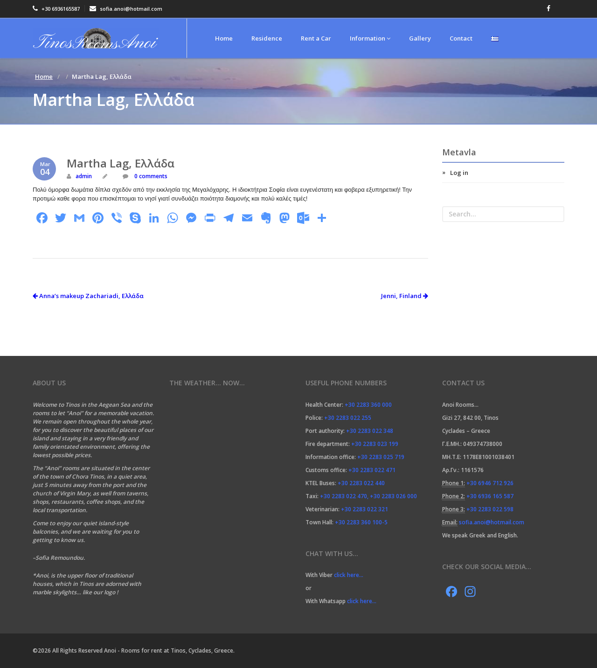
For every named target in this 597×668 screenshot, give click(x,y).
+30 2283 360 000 (368, 405)
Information (370, 38)
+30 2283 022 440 (361, 483)
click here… (349, 575)
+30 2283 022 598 (490, 509)
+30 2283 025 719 (380, 457)
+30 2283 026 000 (393, 496)
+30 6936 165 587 (490, 496)
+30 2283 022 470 (343, 496)
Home (224, 38)
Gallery (420, 38)
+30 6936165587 (56, 8)
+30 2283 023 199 (374, 444)
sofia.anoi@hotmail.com (126, 8)
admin (84, 176)
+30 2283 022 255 (347, 418)
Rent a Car (316, 38)
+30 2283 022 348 (369, 431)
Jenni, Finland (404, 296)
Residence (266, 38)
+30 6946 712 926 (490, 483)
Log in (459, 172)
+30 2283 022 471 (372, 470)
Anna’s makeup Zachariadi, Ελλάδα (88, 296)
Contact (461, 38)
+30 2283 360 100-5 (361, 522)
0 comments (150, 176)
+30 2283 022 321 (364, 509)
